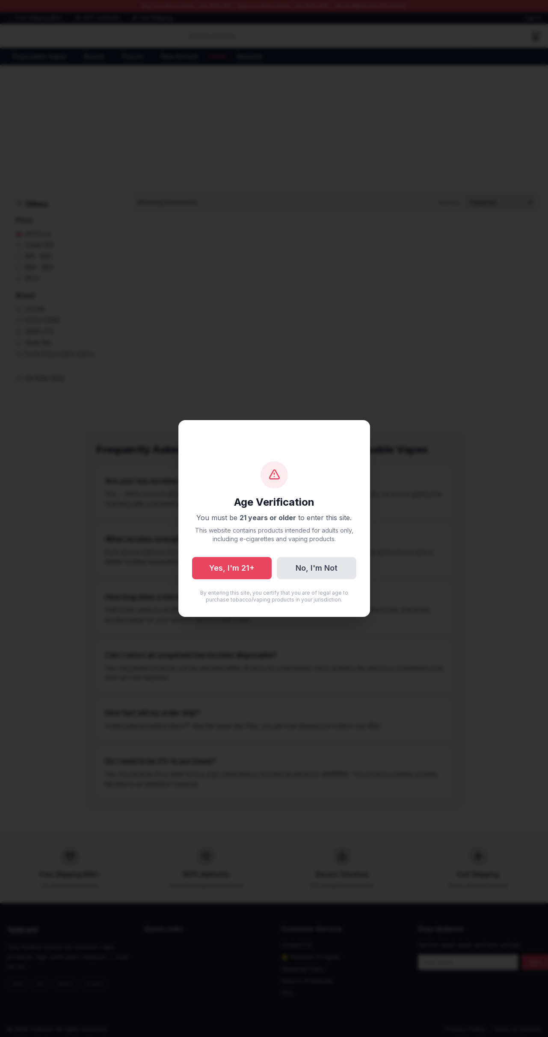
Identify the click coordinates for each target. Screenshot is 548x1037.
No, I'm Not (317, 567)
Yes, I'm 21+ (232, 567)
